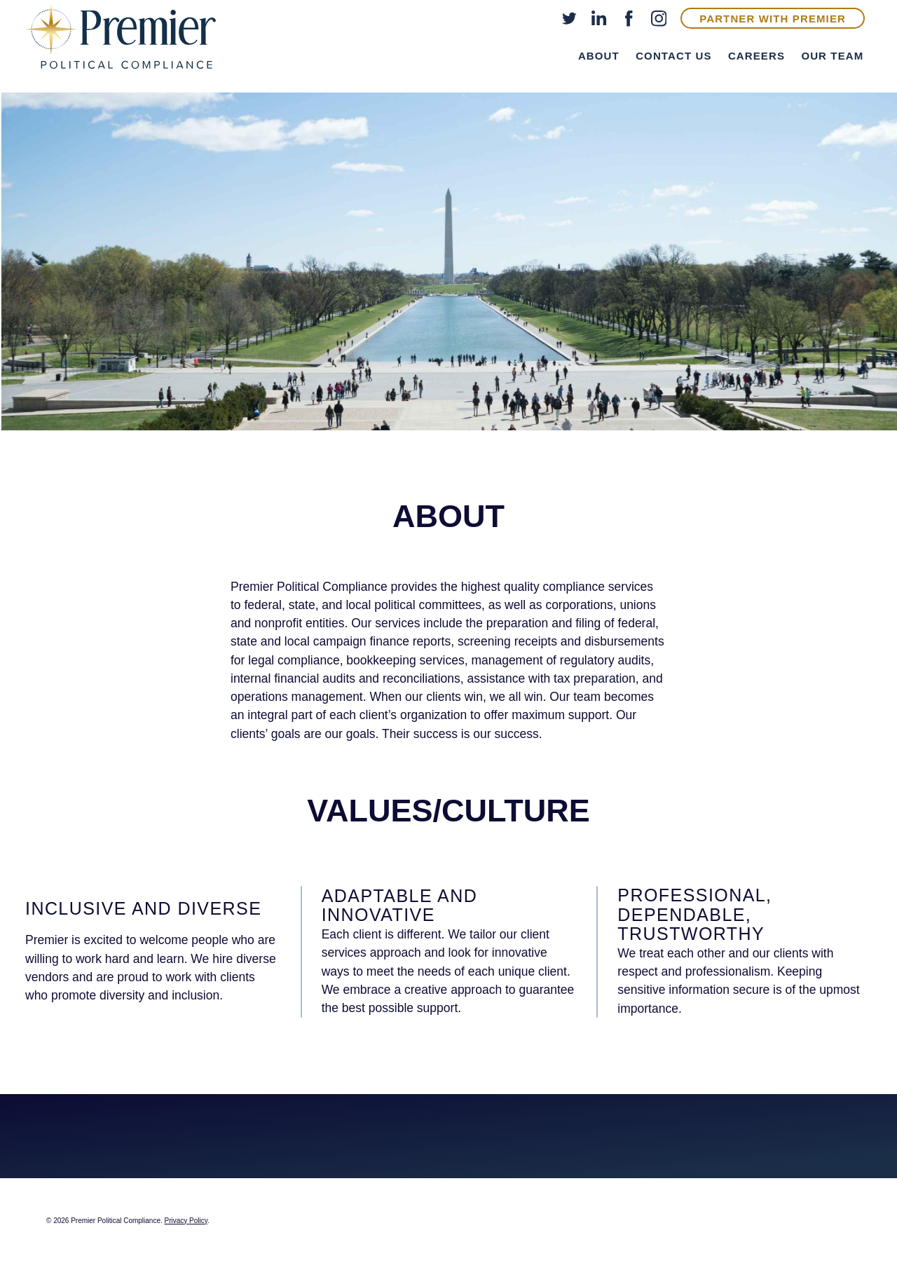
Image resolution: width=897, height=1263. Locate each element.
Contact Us (673, 56)
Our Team (832, 56)
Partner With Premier (772, 19)
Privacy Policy (186, 1220)
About (598, 56)
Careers (756, 56)
